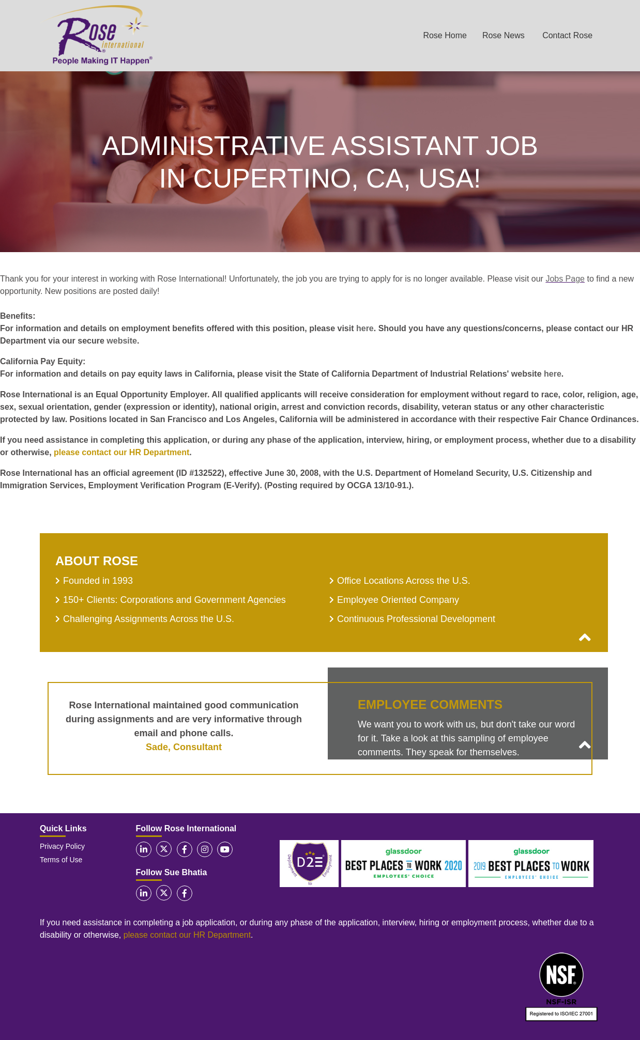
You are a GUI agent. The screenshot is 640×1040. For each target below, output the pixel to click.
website (121, 340)
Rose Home (444, 35)
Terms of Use (61, 860)
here (365, 328)
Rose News (503, 35)
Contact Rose (567, 35)
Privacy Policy (62, 846)
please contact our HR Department (121, 452)
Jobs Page (565, 278)
